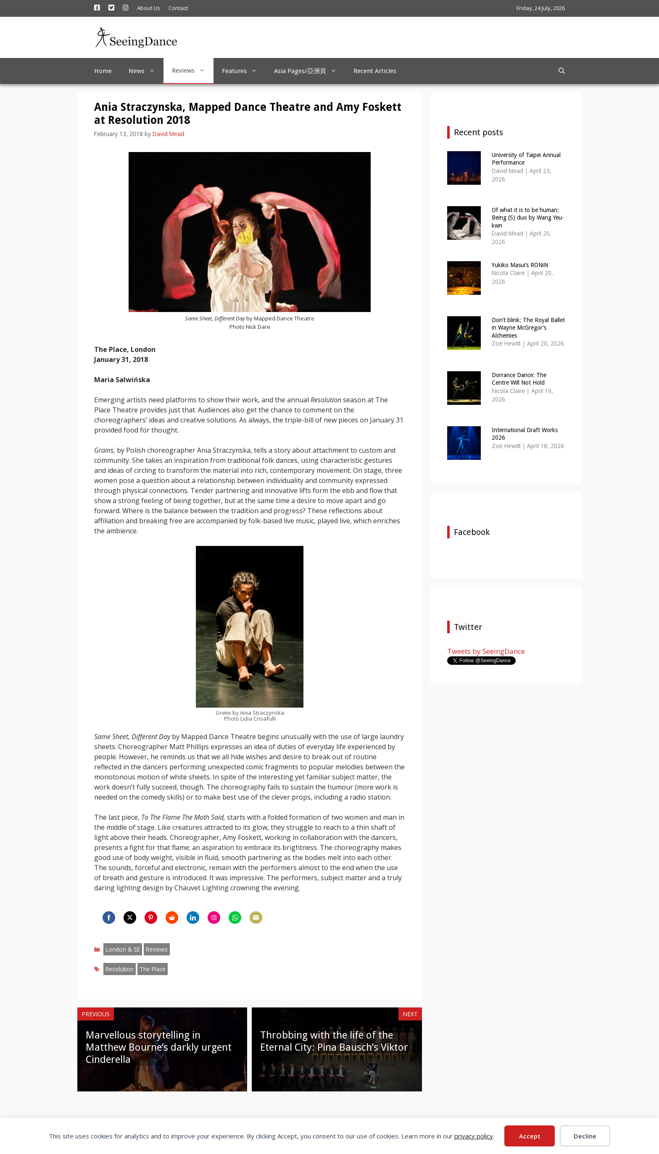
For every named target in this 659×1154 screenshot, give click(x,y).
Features (244, 71)
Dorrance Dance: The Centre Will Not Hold (519, 379)
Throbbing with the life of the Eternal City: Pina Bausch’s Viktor (334, 1041)
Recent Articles (374, 71)
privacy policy (473, 1136)
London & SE (122, 949)
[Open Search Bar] (561, 71)
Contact (178, 8)
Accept (529, 1136)
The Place (153, 969)
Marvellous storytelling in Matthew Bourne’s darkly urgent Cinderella (159, 1047)
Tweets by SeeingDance (486, 651)
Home (103, 71)
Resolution (119, 969)
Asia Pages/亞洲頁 (309, 71)
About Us (148, 8)
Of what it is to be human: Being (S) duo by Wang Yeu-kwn (528, 217)
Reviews (193, 70)
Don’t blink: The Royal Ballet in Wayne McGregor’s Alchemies (528, 327)
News (146, 71)
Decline (585, 1136)
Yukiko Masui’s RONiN (520, 265)
